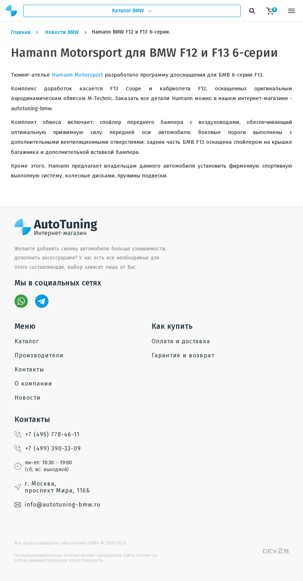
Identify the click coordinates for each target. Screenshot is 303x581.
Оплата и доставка (181, 341)
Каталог (26, 341)
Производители (38, 355)
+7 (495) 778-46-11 (47, 434)
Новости (27, 397)
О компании (33, 383)
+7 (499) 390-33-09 (47, 448)
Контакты (29, 369)
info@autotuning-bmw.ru (57, 504)
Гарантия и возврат (183, 355)
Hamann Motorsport (77, 75)
